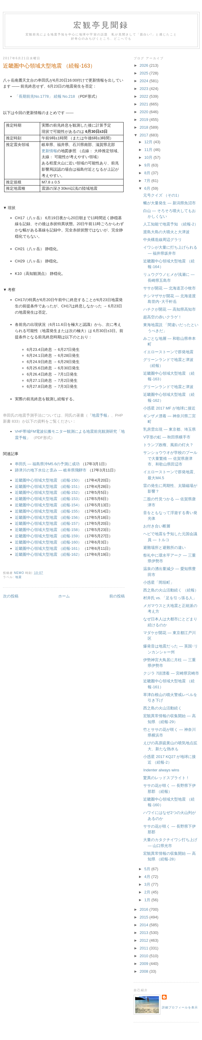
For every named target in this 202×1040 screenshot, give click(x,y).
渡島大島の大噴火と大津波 (166, 232)
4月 (148, 876)
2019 (144, 119)
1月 (148, 900)
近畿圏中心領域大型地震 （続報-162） (48, 554)
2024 (144, 81)
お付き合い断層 (156, 526)
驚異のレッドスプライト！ (166, 778)
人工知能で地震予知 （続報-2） (170, 224)
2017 (144, 135)
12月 (149, 142)
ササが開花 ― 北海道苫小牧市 (169, 288)
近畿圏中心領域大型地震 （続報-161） (48, 548)
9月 (148, 165)
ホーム (64, 596)
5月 (148, 869)
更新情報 (49, 151)
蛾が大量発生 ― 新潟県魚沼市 (169, 203)
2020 (144, 112)
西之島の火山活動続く (162, 708)
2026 (144, 65)
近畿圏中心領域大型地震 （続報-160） (48, 542)
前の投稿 (117, 596)
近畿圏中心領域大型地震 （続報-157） (48, 523)
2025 (144, 73)
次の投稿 (10, 596)
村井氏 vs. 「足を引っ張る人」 (170, 598)
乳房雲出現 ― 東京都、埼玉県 (169, 429)
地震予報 (99, 415)
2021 (144, 104)
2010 (144, 956)
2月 (148, 892)
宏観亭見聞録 (101, 25)
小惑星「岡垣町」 (158, 582)
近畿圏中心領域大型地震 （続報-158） (48, 529)
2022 (144, 96)
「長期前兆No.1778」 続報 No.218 (45, 96)
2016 (144, 909)
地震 (18, 577)
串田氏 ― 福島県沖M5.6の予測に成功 (47, 464)
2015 (144, 917)
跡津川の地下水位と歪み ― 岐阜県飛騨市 (50, 470)
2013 (144, 932)
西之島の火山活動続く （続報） (170, 590)
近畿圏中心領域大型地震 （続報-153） (48, 498)
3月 (148, 884)
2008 (144, 971)
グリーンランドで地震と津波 (168, 386)
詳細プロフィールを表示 (180, 1007)
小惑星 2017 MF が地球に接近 (169, 408)
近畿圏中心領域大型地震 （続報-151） (48, 486)
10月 (149, 157)
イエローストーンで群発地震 (168, 352)
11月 (149, 149)
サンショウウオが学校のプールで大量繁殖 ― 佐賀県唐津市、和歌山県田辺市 (170, 458)
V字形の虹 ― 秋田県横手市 (166, 437)
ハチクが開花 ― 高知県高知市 (169, 309)
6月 (148, 188)
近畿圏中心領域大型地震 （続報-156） (48, 517)
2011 (144, 948)
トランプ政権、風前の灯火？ (168, 445)
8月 (148, 173)
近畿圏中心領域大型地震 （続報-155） (48, 511)
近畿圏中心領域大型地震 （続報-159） (48, 536)
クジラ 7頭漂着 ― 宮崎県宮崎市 (171, 673)
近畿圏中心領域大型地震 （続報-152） (48, 492)
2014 (144, 925)
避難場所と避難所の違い (164, 547)
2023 (144, 88)
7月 (148, 180)
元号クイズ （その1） (162, 195)
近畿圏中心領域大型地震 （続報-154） (48, 505)
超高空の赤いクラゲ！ (162, 317)
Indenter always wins (161, 770)
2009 (144, 963)
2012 (144, 940)
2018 (144, 127)
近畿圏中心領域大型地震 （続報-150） (48, 480)
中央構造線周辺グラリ (162, 239)
